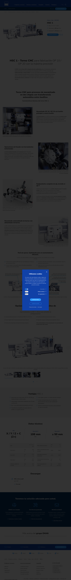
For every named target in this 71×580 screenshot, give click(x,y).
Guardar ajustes (35, 303)
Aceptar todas (35, 299)
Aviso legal (40, 307)
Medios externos (41, 291)
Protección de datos (32, 307)
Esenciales (42, 289)
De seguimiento (41, 294)
